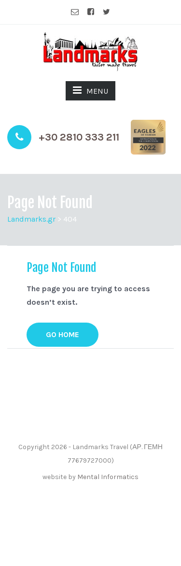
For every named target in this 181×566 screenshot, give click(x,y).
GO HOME (62, 334)
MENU (90, 90)
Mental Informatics (108, 477)
